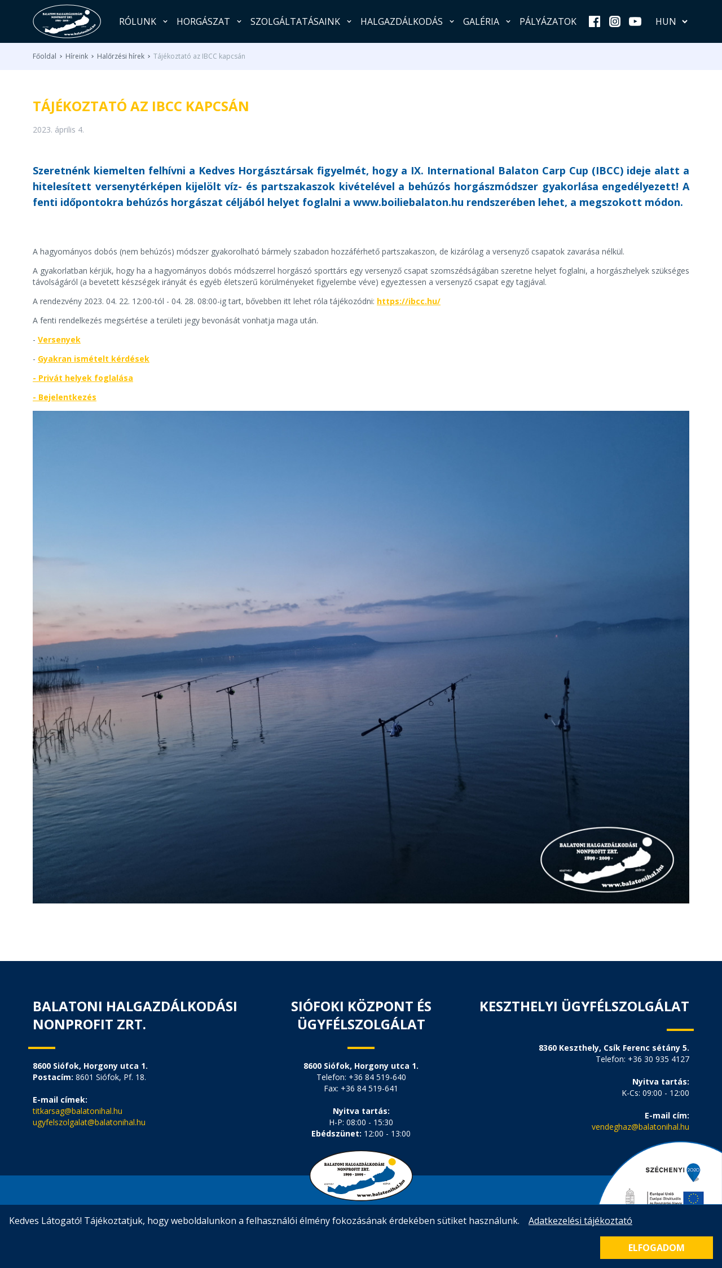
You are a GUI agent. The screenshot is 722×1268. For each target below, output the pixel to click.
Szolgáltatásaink (302, 21)
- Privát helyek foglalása (83, 377)
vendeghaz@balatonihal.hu (640, 1126)
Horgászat (210, 21)
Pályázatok (548, 21)
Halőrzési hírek (120, 56)
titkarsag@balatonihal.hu (77, 1110)
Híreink (76, 56)
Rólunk (144, 21)
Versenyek (59, 339)
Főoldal (44, 56)
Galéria (488, 21)
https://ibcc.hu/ (409, 301)
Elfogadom (656, 1247)
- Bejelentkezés (64, 397)
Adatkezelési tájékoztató (580, 1220)
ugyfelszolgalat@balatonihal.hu (89, 1122)
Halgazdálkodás (408, 21)
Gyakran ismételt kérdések (93, 358)
